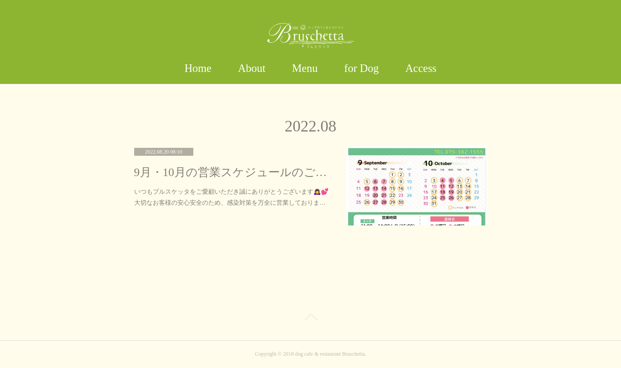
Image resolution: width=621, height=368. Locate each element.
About (252, 68)
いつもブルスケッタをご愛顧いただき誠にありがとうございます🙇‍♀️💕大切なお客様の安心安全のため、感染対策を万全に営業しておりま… (231, 197)
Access (421, 68)
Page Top (310, 318)
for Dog (361, 68)
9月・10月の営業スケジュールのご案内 (231, 172)
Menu (305, 68)
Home (197, 68)
